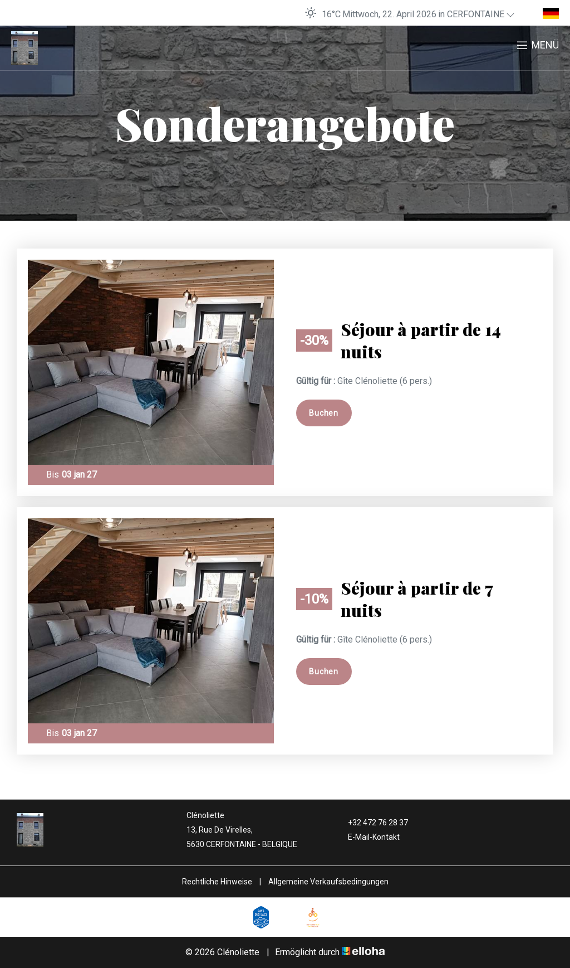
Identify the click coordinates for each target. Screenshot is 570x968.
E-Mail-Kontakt (367, 837)
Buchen (323, 412)
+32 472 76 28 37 (371, 823)
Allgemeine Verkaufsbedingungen (328, 881)
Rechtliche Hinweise (217, 881)
